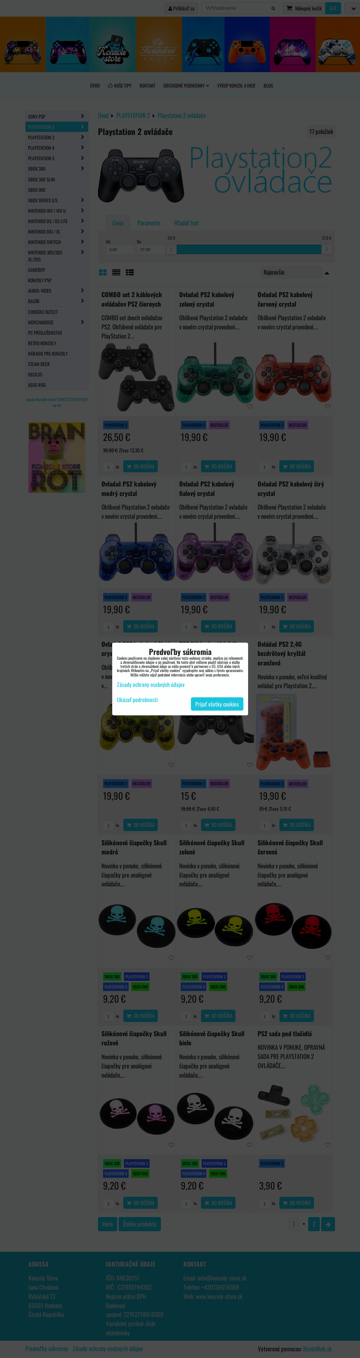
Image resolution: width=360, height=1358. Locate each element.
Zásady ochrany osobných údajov (151, 684)
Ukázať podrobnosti (137, 700)
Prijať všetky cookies (217, 704)
